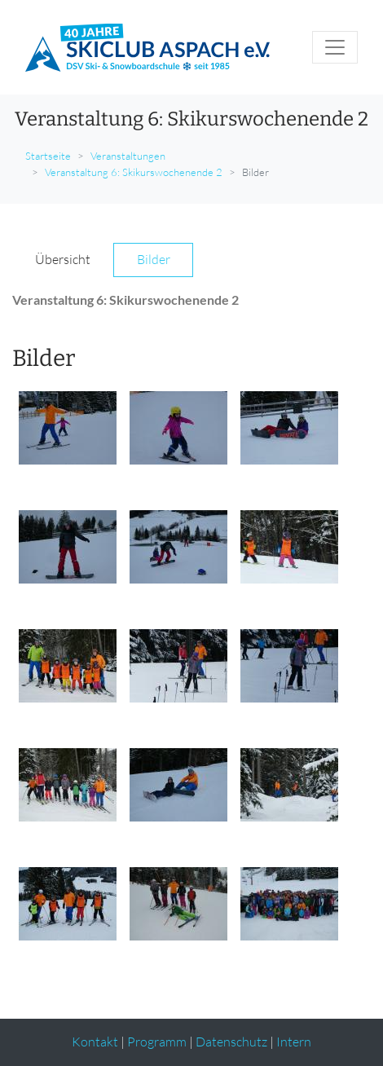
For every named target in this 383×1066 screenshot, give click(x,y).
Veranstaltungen (127, 155)
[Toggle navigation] (335, 47)
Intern (293, 1041)
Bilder (153, 259)
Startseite (48, 155)
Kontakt (95, 1041)
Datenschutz (231, 1041)
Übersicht (62, 259)
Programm (157, 1041)
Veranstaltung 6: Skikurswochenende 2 (133, 171)
